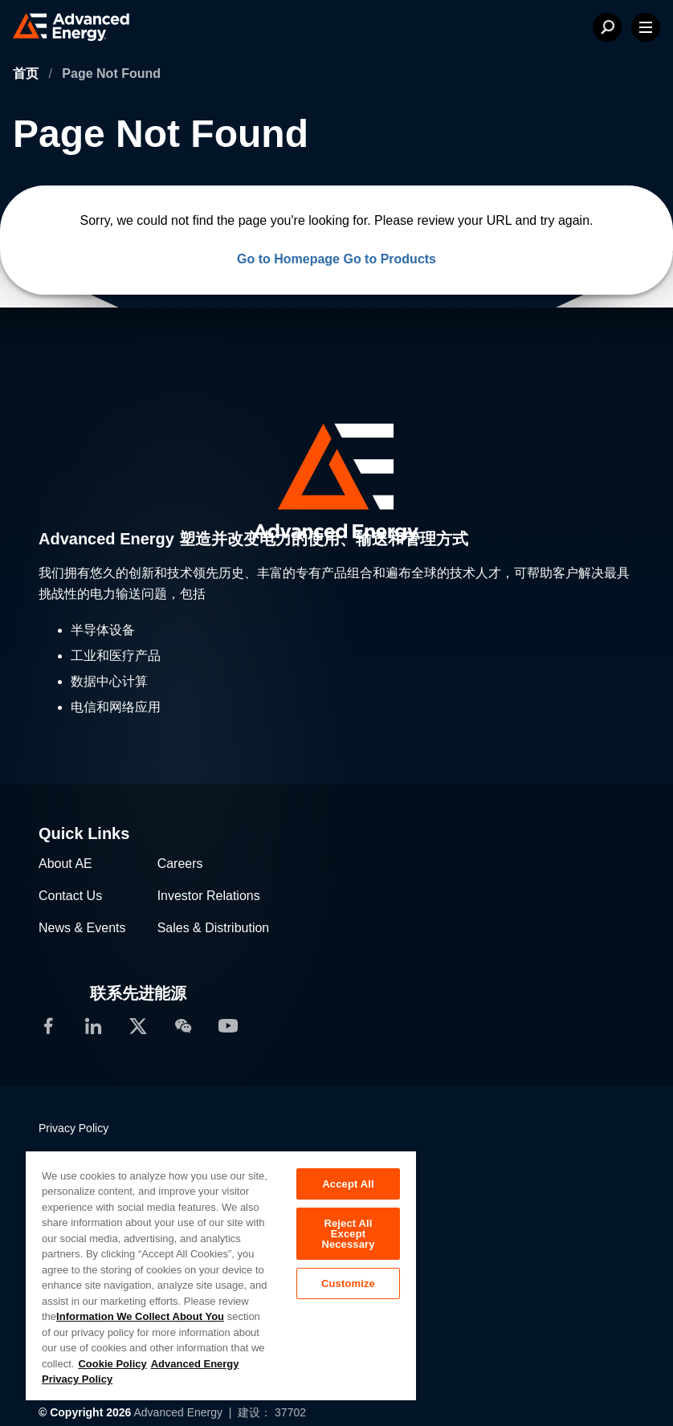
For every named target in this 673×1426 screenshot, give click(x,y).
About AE (65, 863)
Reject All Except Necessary (347, 1233)
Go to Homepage (288, 259)
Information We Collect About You (140, 1316)
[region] (221, 1275)
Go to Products (389, 259)
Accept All (347, 1184)
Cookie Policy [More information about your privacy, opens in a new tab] (112, 1364)
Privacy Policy (73, 1128)
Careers (180, 863)
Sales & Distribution (213, 928)
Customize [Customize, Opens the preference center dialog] (348, 1283)
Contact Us (70, 895)
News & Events (82, 928)
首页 (27, 73)
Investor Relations (208, 895)
